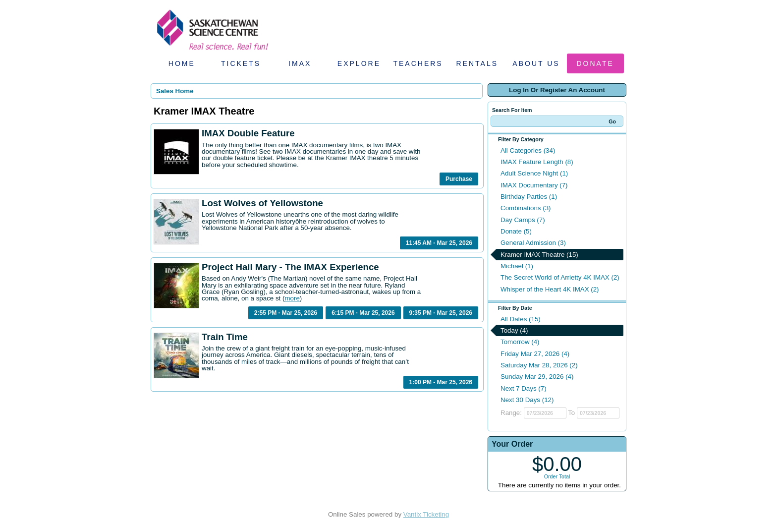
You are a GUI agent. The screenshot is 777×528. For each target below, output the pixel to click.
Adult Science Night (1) (534, 173)
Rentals (477, 63)
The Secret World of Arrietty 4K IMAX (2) (559, 277)
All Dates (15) (520, 319)
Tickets (241, 63)
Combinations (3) (525, 208)
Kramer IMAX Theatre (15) (539, 254)
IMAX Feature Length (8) (536, 162)
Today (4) (514, 330)
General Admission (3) (533, 242)
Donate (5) (516, 231)
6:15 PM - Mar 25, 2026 (363, 312)
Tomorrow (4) (520, 342)
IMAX (299, 63)
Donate (595, 63)
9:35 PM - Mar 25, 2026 (440, 312)
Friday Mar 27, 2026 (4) (534, 353)
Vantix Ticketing (426, 514)
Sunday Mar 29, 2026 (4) (536, 376)
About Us (535, 63)
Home (181, 63)
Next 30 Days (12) (527, 400)
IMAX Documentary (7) (534, 185)
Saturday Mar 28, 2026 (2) (539, 365)
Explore (359, 63)
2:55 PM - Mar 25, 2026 (285, 312)
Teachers (418, 63)
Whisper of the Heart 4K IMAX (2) (549, 289)
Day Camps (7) (522, 220)
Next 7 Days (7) (523, 388)
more (291, 298)
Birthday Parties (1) (528, 196)
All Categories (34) (527, 150)
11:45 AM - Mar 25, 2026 (439, 242)
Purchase (458, 179)
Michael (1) (516, 266)
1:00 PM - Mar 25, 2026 (440, 382)
